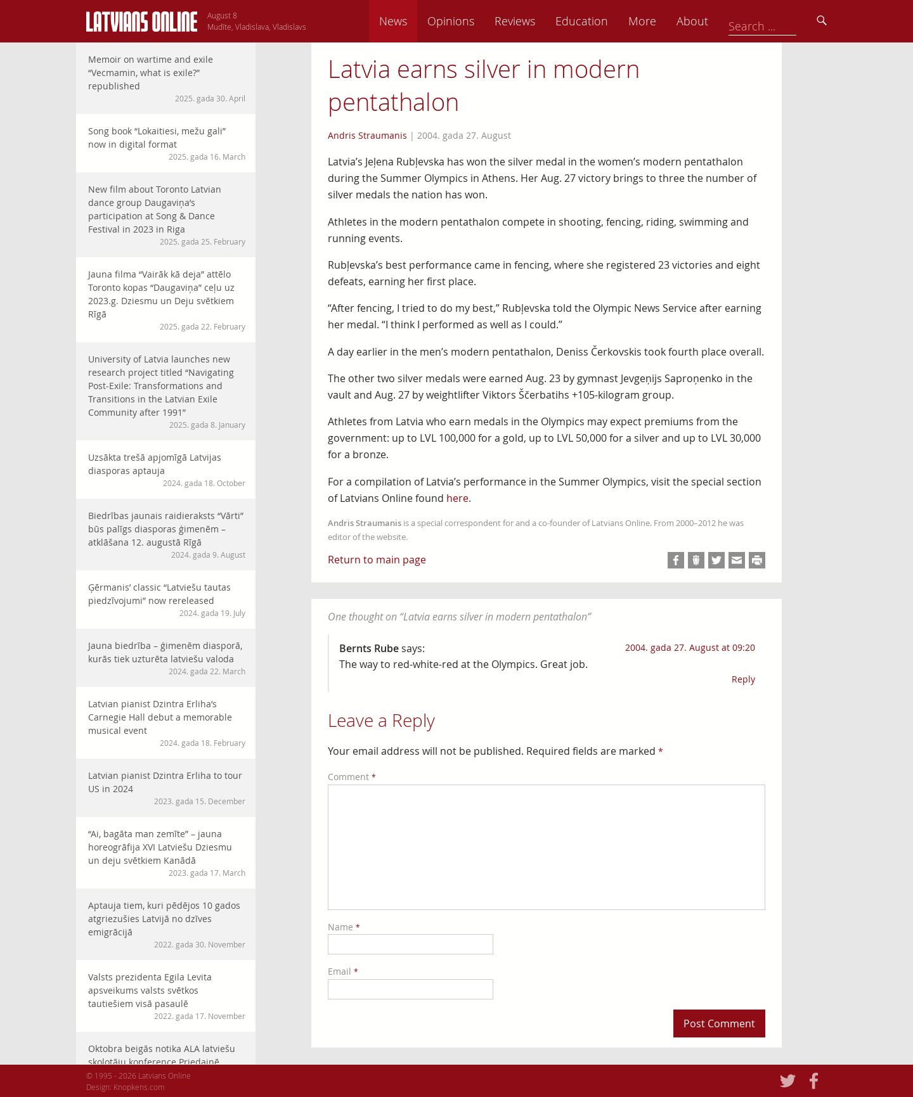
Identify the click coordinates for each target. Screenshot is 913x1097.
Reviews (603, 21)
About (780, 21)
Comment (352, 777)
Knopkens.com (139, 1087)
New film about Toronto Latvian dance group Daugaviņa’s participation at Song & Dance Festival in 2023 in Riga (166, 215)
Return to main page (377, 560)
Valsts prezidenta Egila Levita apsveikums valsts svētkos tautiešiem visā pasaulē (166, 996)
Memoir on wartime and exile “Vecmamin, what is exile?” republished (166, 78)
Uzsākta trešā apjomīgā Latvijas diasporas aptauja (166, 470)
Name (344, 927)
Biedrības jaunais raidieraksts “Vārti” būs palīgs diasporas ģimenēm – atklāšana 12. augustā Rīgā (166, 535)
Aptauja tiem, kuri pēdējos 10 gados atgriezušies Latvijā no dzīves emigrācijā (166, 924)
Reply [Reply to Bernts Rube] (743, 679)
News (481, 21)
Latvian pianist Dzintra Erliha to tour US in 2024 (166, 788)
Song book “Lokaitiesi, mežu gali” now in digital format (166, 143)
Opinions (538, 21)
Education (670, 21)
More (730, 21)
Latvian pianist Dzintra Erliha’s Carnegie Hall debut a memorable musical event (166, 723)
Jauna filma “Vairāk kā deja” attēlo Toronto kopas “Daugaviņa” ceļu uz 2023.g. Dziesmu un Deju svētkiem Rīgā (166, 300)
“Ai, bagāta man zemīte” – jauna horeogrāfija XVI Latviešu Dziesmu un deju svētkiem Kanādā (166, 853)
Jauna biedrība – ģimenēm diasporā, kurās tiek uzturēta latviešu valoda (166, 658)
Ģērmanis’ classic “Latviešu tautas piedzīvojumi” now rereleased (166, 600)
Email (343, 971)
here (457, 498)
